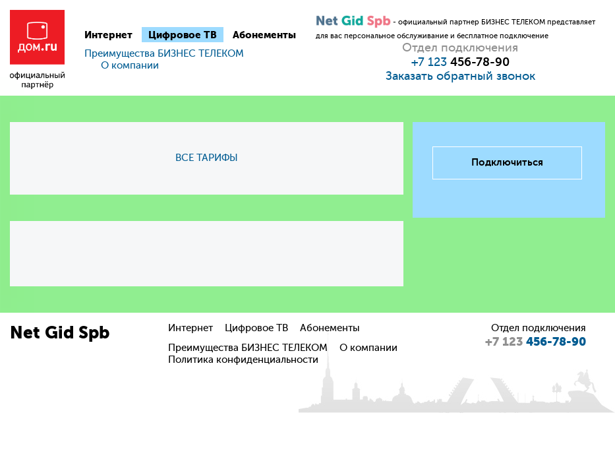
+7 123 (460, 62)
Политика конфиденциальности (243, 359)
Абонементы (264, 35)
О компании (130, 65)
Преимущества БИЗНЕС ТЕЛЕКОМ (164, 53)
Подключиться (507, 162)
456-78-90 (535, 341)
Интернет (108, 35)
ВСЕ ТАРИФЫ (206, 158)
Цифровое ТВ (182, 35)
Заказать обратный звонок (460, 75)
